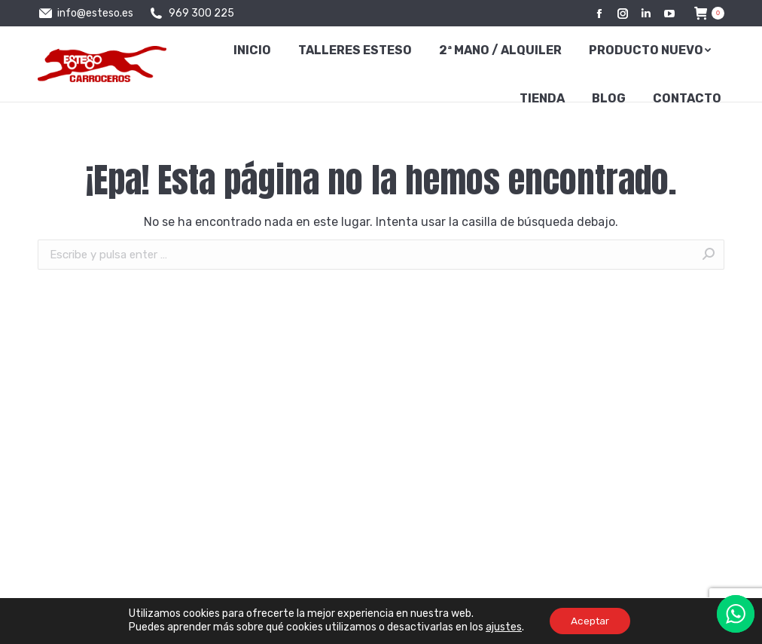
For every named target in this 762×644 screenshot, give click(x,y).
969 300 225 (190, 13)
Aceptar (590, 620)
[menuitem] (252, 50)
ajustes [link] (501, 627)
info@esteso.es (85, 13)
